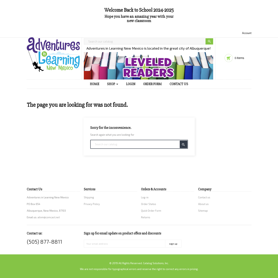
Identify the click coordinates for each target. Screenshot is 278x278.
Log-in (144, 197)
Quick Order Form (151, 210)
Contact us (204, 197)
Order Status (148, 204)
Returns (145, 217)
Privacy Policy (92, 204)
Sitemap (203, 210)
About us (203, 204)
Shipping (89, 197)
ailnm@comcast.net (49, 217)
